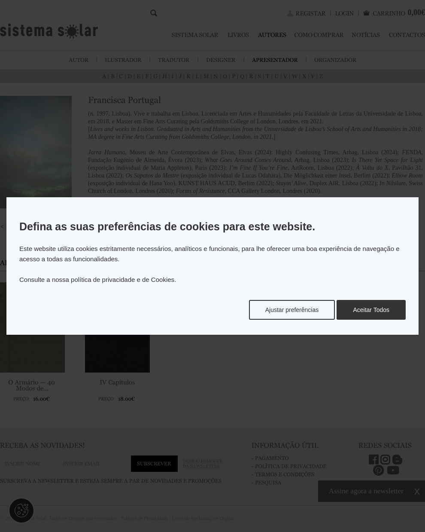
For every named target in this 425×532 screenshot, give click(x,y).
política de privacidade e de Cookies (122, 279)
